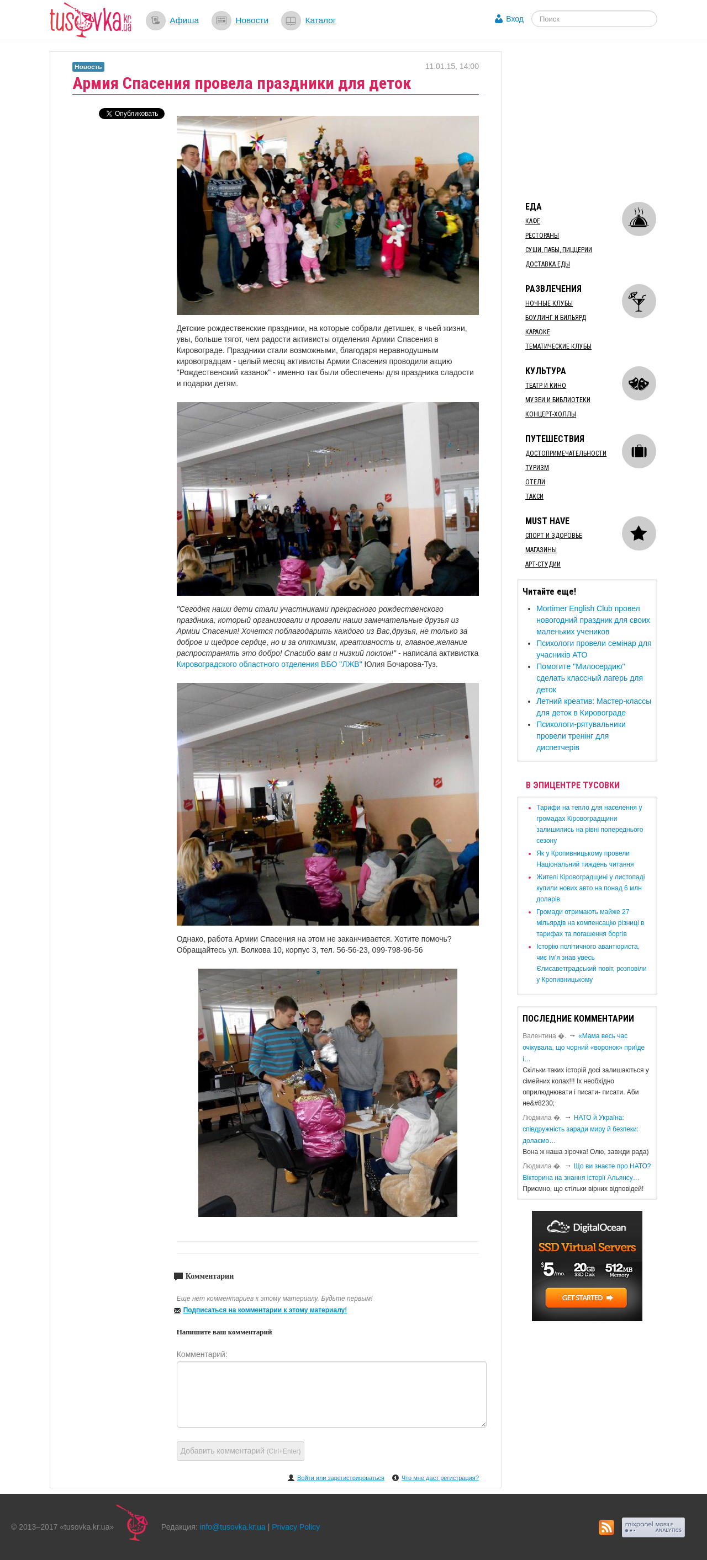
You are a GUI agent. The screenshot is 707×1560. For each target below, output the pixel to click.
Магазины (541, 550)
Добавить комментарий (241, 1450)
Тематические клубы (558, 346)
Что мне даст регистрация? (440, 1477)
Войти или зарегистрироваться (340, 1477)
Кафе (532, 221)
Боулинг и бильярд (555, 318)
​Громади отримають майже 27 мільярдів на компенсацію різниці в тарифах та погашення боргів (590, 923)
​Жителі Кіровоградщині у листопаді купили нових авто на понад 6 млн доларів (590, 888)
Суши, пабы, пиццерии (558, 250)
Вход (515, 18)
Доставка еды (547, 264)
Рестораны (542, 235)
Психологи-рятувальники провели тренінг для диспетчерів (581, 736)
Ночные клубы (549, 303)
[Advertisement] (600, 120)
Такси (534, 496)
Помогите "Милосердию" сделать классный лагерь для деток (589, 678)
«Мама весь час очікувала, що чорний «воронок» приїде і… (584, 1047)
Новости (251, 20)
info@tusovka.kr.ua (233, 1526)
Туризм (537, 468)
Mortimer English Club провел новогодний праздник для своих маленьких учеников (593, 620)
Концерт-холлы (550, 414)
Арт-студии (543, 564)
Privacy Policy (296, 1526)
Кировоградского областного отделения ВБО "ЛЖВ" (269, 664)
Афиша (184, 20)
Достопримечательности (565, 453)
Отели (535, 482)
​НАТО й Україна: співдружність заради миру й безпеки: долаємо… (581, 1129)
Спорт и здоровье (553, 535)
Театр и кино (545, 385)
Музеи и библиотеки (557, 400)
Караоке (537, 332)
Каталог (320, 20)
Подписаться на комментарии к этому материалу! (265, 1310)
